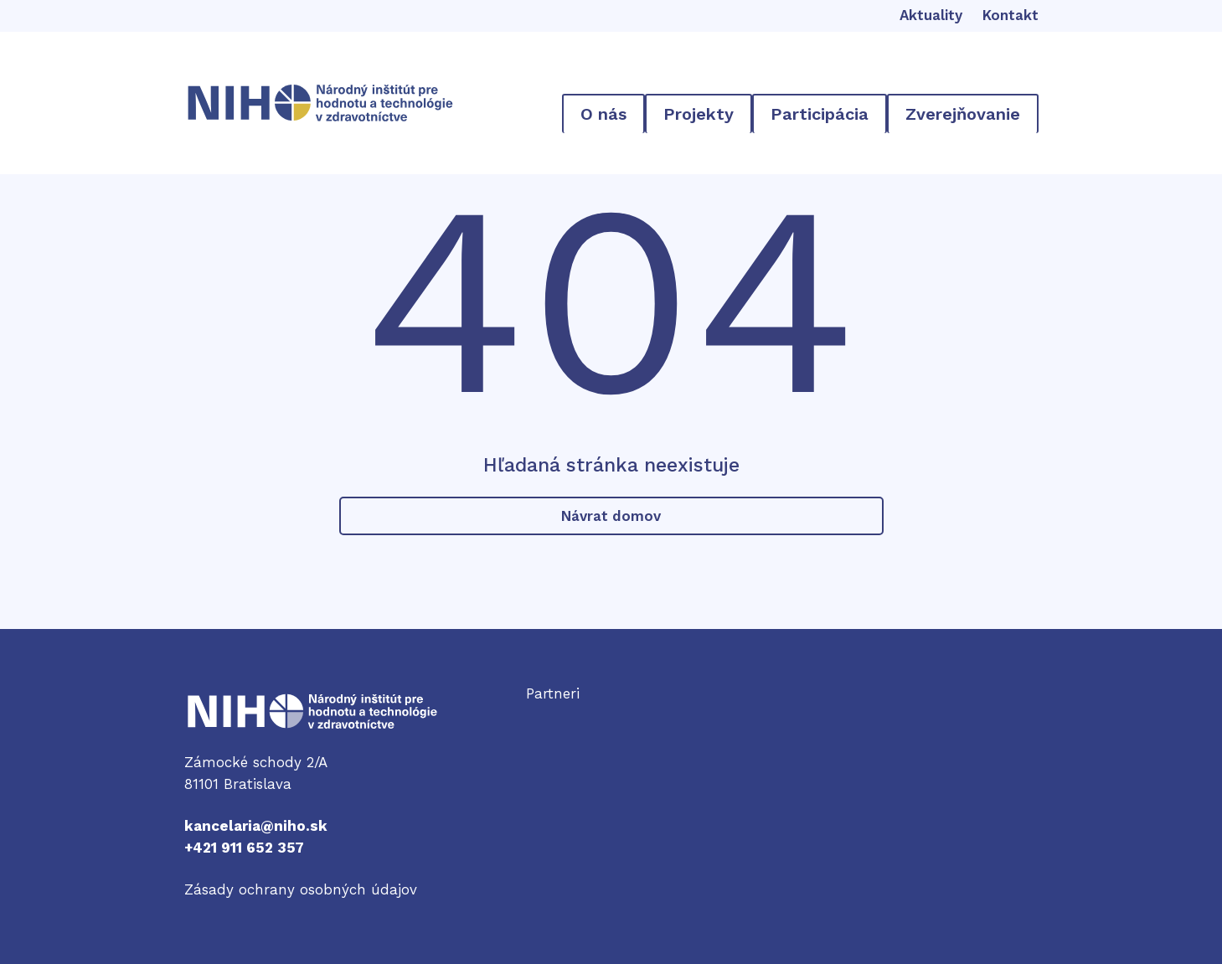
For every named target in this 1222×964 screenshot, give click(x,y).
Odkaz (548, 715)
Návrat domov (611, 516)
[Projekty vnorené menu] (698, 113)
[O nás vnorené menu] (603, 113)
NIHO (201, 702)
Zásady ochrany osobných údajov (300, 889)
